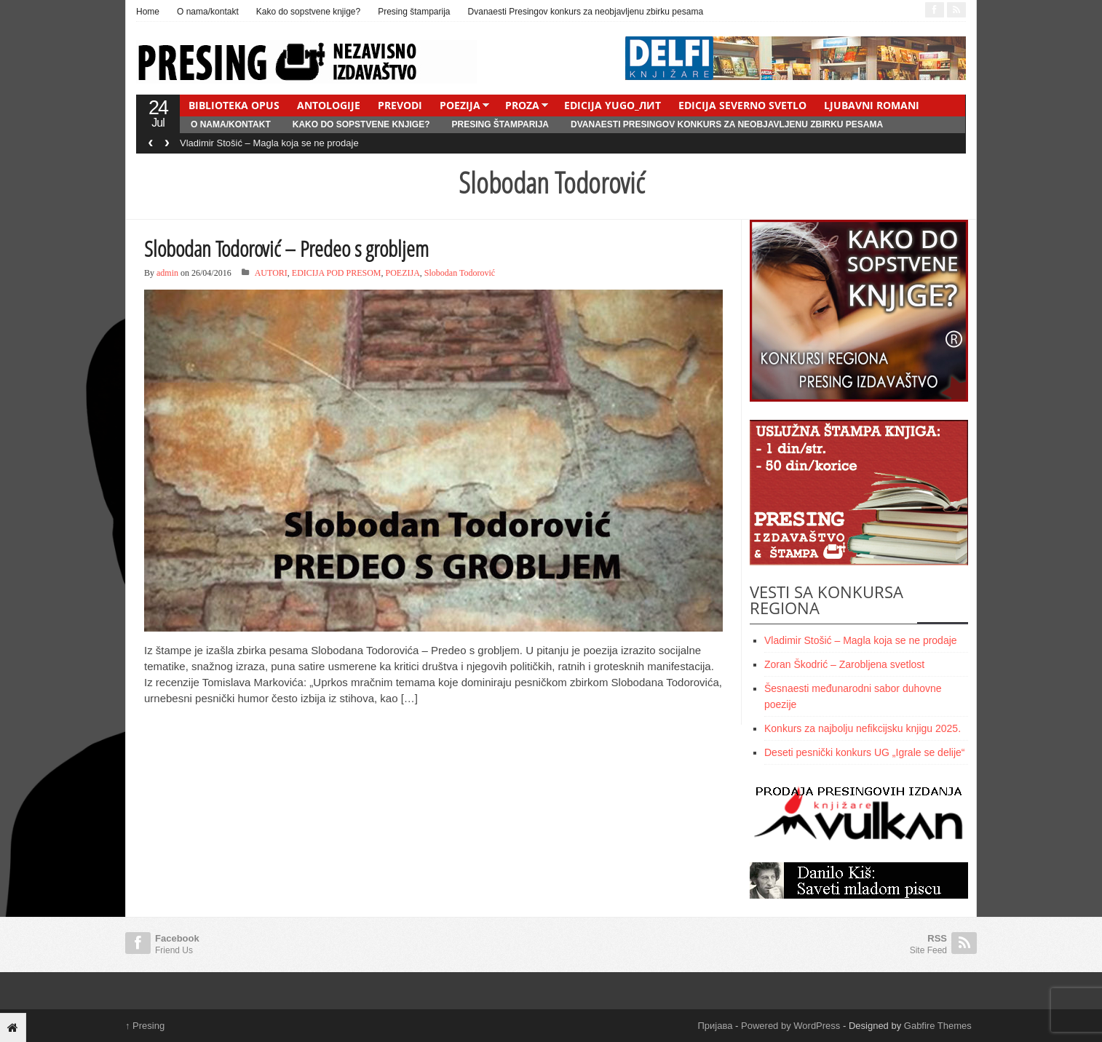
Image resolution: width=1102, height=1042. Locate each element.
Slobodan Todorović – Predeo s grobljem (286, 248)
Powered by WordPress (790, 1025)
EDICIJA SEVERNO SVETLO (742, 105)
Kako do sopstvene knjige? (308, 12)
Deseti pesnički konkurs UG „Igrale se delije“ (864, 752)
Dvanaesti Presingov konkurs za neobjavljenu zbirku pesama (586, 12)
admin (167, 273)
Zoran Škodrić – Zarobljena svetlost (844, 664)
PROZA (522, 105)
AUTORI (271, 273)
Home (147, 12)
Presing (144, 1025)
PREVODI (400, 105)
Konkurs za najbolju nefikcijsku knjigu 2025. (862, 728)
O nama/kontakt (208, 12)
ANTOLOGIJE (328, 105)
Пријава (715, 1025)
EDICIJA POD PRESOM (336, 273)
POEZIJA (460, 105)
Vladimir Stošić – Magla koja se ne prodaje (269, 143)
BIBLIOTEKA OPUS (234, 105)
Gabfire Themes (938, 1025)
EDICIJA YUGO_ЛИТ (612, 105)
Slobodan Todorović (459, 273)
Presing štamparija (414, 12)
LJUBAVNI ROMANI (871, 105)
